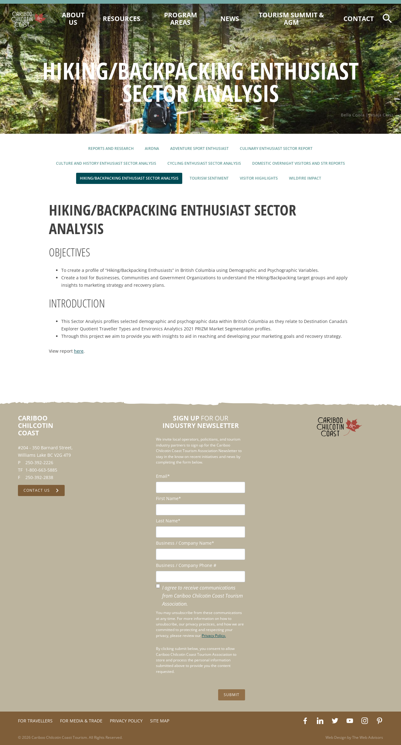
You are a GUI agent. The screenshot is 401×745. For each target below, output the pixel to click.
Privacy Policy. (214, 635)
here (79, 351)
